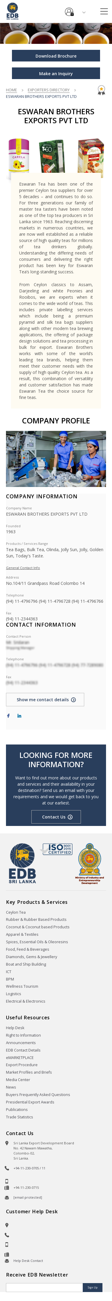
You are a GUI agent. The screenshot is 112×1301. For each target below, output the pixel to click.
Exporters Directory (49, 90)
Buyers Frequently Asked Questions (38, 1094)
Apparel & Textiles (22, 934)
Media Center (18, 1079)
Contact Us (53, 817)
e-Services (69, 9)
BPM (10, 979)
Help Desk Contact (28, 1260)
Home (11, 90)
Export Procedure (22, 1064)
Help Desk (15, 1027)
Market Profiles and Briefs (29, 1072)
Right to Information (23, 1035)
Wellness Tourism (22, 986)
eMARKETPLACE (20, 1057)
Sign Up (92, 1287)
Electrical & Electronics (25, 1001)
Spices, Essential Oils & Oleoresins (37, 941)
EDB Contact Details (23, 1050)
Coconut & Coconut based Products (38, 926)
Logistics (13, 993)
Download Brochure (56, 56)
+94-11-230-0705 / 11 (29, 1168)
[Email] (45, 1287)
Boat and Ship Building (26, 964)
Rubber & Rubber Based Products (36, 919)
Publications (17, 1109)
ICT (8, 971)
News (11, 1087)
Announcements (21, 1042)
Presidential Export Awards (30, 1102)
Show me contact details (43, 699)
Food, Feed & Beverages (27, 949)
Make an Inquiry (56, 73)
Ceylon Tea (16, 912)
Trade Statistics (19, 1117)
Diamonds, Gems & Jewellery (31, 956)
